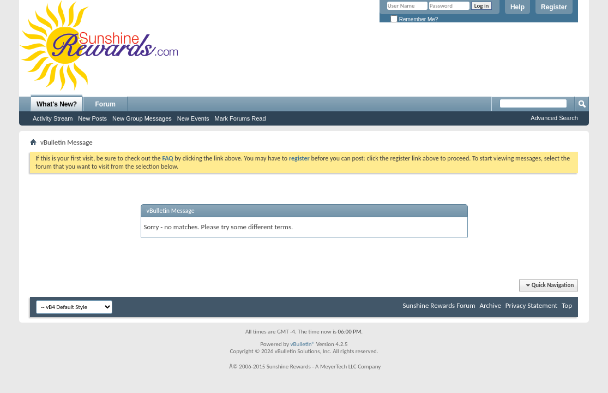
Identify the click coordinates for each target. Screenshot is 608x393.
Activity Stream (53, 118)
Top (567, 305)
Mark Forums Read (240, 118)
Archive (490, 305)
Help (517, 7)
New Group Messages (142, 118)
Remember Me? (414, 19)
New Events (193, 118)
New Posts (92, 118)
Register (554, 7)
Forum (105, 104)
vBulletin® (302, 344)
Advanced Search (554, 118)
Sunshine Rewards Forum (439, 305)
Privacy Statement (531, 305)
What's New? (57, 104)
